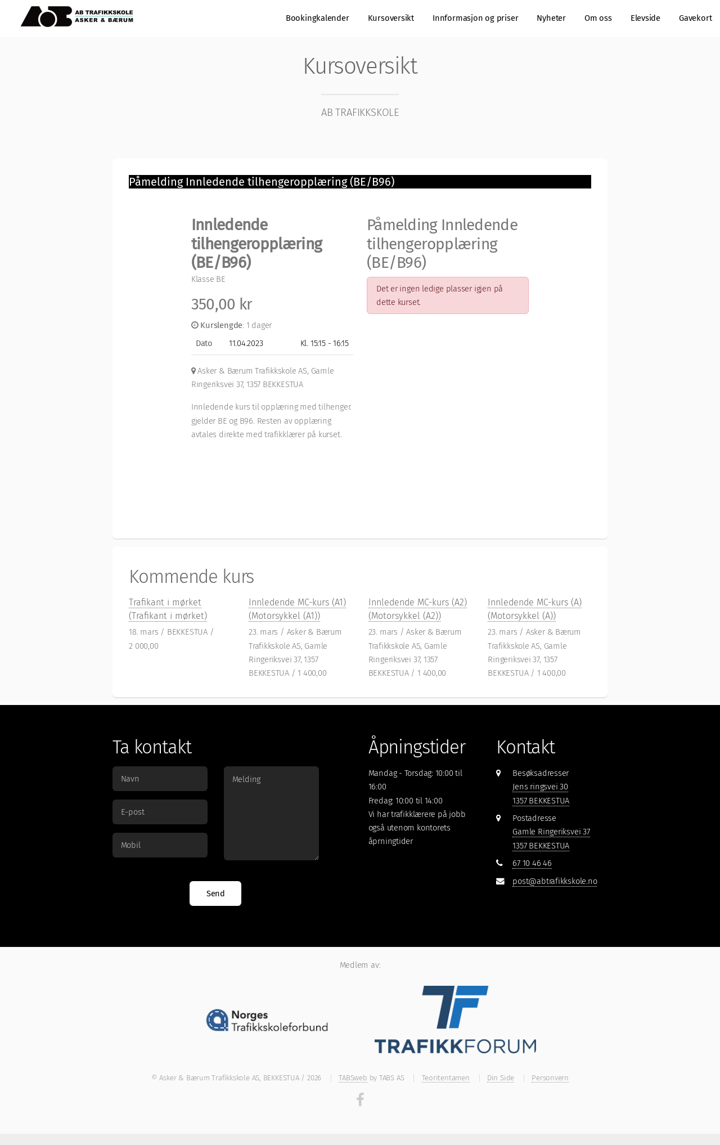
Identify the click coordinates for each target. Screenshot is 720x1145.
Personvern (550, 1078)
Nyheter (551, 18)
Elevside (645, 18)
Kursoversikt (391, 18)
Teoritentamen (446, 1078)
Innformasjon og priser (475, 18)
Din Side (500, 1078)
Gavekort (695, 18)
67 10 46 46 (532, 863)
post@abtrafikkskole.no (554, 881)
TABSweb (353, 1078)
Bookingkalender (317, 18)
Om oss (598, 18)
